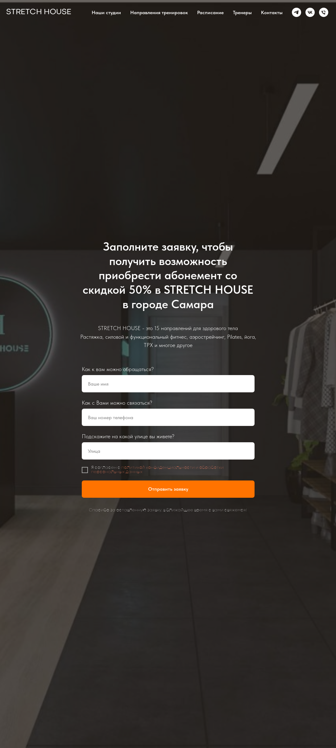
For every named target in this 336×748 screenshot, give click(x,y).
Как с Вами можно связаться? (117, 402)
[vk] (310, 12)
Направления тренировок (159, 12)
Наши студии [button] (106, 12)
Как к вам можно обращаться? (118, 369)
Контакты (272, 12)
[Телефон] (323, 12)
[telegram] (296, 12)
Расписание (210, 12)
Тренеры (242, 12)
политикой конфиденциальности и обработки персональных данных (157, 469)
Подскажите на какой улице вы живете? (128, 436)
